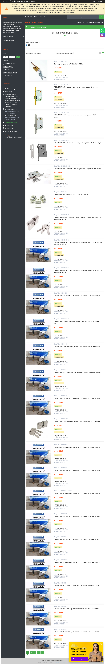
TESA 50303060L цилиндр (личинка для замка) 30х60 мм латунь (77, 470)
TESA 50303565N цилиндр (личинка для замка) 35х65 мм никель (77, 632)
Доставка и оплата (8, 40)
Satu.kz (61, 660)
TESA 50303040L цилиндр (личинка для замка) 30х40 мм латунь (77, 347)
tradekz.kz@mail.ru (11, 122)
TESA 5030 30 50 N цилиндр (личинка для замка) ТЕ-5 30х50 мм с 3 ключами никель (78, 244)
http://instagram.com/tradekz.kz (14, 137)
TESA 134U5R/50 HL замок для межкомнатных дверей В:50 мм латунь (76, 88)
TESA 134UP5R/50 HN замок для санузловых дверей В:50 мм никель (78, 169)
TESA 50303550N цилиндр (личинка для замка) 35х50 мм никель (77, 562)
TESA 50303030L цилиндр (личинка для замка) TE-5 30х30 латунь (77, 296)
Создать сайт (24, 1)
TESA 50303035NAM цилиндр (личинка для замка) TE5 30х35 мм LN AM (77, 322)
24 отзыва (99, 1)
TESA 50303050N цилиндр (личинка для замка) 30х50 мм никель (77, 421)
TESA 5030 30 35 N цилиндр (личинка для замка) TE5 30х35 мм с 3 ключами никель (77, 218)
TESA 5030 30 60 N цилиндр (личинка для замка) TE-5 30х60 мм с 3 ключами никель (78, 272)
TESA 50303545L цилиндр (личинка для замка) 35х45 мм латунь (77, 539)
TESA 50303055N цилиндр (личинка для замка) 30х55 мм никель (77, 447)
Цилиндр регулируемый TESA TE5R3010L (68, 64)
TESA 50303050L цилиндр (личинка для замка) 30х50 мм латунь (77, 398)
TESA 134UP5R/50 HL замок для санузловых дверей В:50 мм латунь (78, 143)
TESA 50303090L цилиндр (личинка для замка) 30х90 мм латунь (77, 516)
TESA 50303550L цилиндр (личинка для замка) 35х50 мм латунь (76, 586)
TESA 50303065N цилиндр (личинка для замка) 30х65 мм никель (77, 493)
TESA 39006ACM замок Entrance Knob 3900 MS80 (71, 194)
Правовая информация (94, 22)
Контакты (80, 22)
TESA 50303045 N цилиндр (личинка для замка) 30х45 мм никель (77, 372)
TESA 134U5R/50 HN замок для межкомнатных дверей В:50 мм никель (76, 116)
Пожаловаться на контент (61, 662)
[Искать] (101, 17)
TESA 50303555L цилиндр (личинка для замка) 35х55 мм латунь (76, 609)
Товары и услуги (8, 36)
